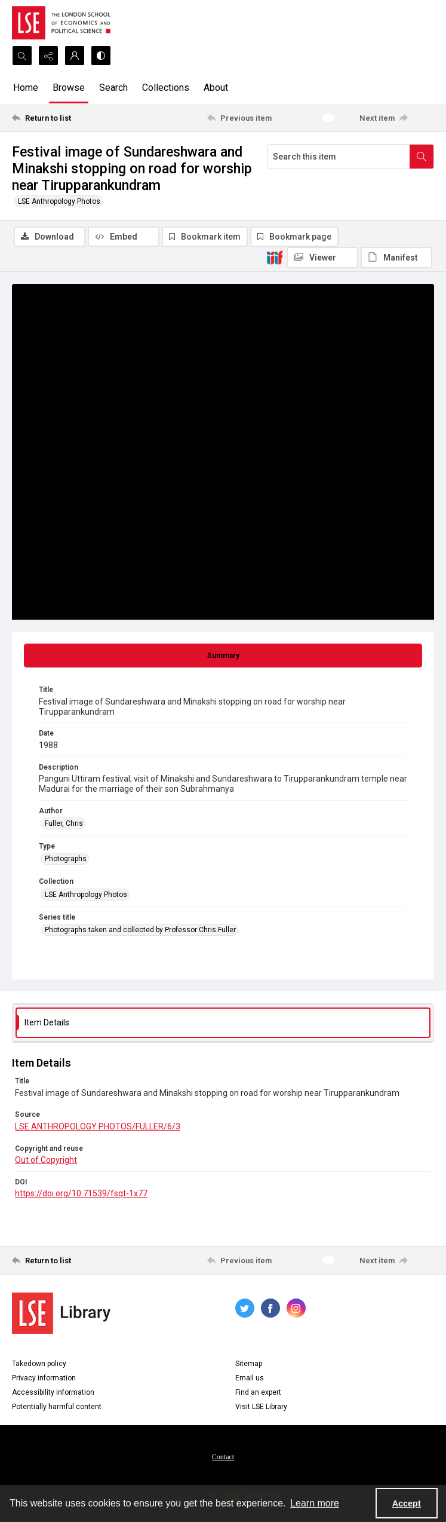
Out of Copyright (46, 1160)
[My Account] (74, 55)
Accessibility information (53, 1392)
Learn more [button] (314, 1503)
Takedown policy (39, 1363)
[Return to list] (67, 117)
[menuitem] (223, 1456)
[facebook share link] (270, 1308)
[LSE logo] (61, 22)
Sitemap (248, 1363)
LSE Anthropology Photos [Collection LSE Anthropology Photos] (86, 894)
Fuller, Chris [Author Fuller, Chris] (64, 823)
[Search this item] (339, 157)
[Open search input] (22, 55)
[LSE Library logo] (61, 1313)
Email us (249, 1378)
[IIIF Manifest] (396, 257)
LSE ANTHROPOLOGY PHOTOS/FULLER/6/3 (97, 1126)
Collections (165, 87)
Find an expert (258, 1392)
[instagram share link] (296, 1308)
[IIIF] (274, 257)
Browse (69, 87)
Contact (223, 1457)
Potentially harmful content (56, 1406)
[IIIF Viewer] (322, 257)
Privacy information (44, 1378)
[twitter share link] (244, 1308)
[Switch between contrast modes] (100, 55)
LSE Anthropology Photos (59, 201)
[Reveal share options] (48, 55)
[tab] (223, 655)
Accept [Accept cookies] (406, 1503)
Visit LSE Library (261, 1406)
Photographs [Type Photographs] (66, 859)
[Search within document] (421, 157)
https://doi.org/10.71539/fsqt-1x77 (81, 1193)
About (216, 87)
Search (113, 87)
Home (25, 87)
